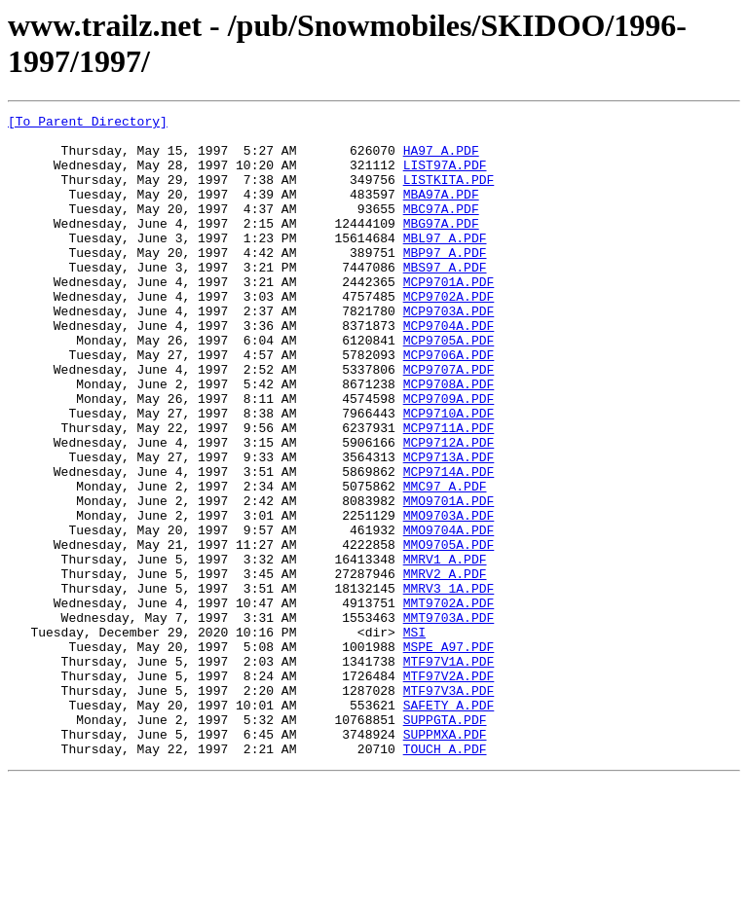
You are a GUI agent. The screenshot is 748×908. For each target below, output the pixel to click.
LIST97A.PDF (445, 176)
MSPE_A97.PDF (449, 754)
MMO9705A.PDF (449, 631)
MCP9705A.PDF (449, 386)
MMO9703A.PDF (449, 596)
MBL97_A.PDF (445, 263)
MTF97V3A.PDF (449, 807)
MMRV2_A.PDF (445, 666)
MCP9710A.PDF (449, 474)
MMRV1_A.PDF (445, 649)
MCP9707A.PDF (449, 421)
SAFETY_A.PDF (449, 824)
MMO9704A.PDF (449, 614)
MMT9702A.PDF (449, 701)
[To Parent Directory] (88, 123)
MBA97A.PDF (441, 211)
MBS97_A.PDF (445, 299)
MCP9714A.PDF (449, 544)
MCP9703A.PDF (449, 351)
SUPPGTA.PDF (445, 842)
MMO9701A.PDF (449, 579)
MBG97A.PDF (441, 246)
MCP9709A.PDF (449, 456)
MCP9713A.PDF (449, 526)
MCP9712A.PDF (449, 509)
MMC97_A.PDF (445, 561)
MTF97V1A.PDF (449, 772)
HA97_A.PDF (441, 158)
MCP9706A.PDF (449, 404)
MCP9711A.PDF (449, 491)
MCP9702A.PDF (449, 334)
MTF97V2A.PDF (449, 789)
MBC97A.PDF (441, 228)
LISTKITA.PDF (449, 193)
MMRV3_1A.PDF (449, 684)
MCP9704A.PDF (449, 369)
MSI (414, 736)
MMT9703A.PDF (449, 719)
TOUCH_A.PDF (445, 877)
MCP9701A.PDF (449, 316)
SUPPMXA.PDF (445, 859)
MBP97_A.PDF (445, 281)
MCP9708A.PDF (449, 439)
